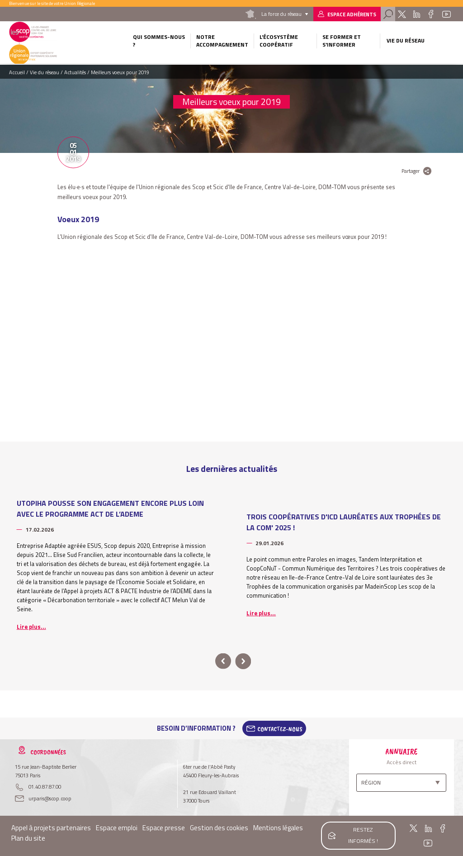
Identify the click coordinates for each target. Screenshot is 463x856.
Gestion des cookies (219, 828)
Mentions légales (278, 828)
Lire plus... (31, 626)
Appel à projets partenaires (51, 828)
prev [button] (223, 661)
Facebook (431, 14)
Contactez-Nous (280, 728)
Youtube (446, 14)
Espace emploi (116, 828)
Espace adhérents (351, 14)
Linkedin (416, 14)
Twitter (401, 14)
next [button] (243, 661)
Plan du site (28, 838)
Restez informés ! (363, 834)
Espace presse (163, 828)
